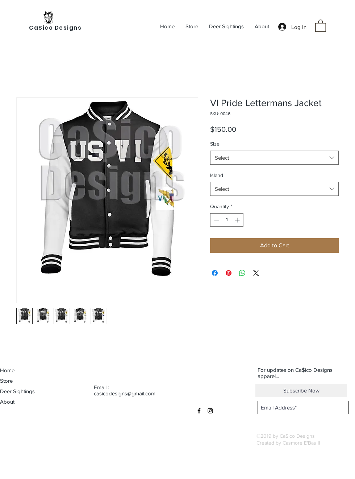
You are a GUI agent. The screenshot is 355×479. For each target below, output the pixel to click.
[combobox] (274, 158)
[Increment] (237, 220)
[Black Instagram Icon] (210, 410)
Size (215, 144)
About (7, 402)
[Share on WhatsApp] (242, 273)
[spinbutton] (226, 220)
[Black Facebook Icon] (199, 410)
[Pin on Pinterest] (228, 273)
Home (7, 370)
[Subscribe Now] (301, 390)
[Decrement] (215, 220)
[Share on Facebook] (214, 273)
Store (6, 381)
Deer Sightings (17, 391)
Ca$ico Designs (55, 27)
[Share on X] (256, 273)
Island (216, 175)
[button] (320, 25)
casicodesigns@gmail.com (124, 393)
